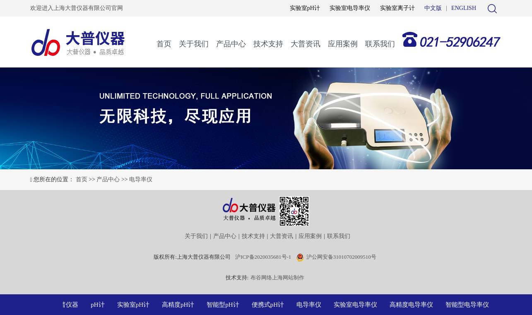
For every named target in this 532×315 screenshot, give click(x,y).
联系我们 (380, 44)
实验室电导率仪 (350, 8)
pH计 (99, 304)
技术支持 (268, 44)
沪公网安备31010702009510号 (341, 257)
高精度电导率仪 (412, 304)
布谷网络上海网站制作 (277, 277)
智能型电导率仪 (468, 304)
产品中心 (231, 44)
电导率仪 (140, 179)
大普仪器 (67, 304)
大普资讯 (305, 44)
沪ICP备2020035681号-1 (263, 257)
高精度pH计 (179, 304)
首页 (163, 44)
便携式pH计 (269, 304)
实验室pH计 (305, 8)
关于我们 (194, 44)
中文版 (433, 8)
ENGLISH (463, 8)
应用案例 (343, 44)
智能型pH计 (224, 304)
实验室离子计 (397, 8)
